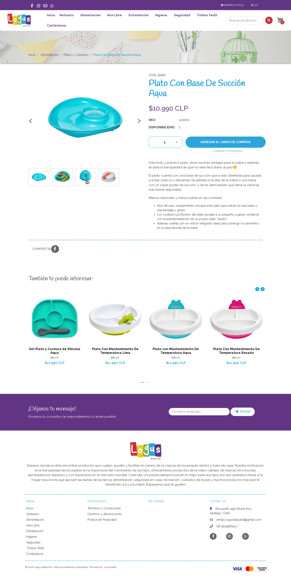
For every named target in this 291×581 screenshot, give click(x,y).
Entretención (139, 15)
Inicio (51, 15)
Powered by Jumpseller (102, 567)
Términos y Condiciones (104, 508)
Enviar (243, 411)
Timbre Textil (207, 15)
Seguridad (182, 15)
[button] (233, 5)
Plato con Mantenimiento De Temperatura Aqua (176, 350)
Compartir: (40, 249)
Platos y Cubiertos (75, 54)
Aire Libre (114, 15)
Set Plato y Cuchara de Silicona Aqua (54, 350)
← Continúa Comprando (225, 151)
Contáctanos (56, 25)
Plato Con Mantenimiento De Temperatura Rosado (236, 350)
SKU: (152, 120)
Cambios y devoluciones (105, 514)
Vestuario (66, 15)
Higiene (161, 15)
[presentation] (30, 122)
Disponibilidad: (162, 127)
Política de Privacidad (102, 519)
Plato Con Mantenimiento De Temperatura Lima (115, 350)
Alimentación (90, 15)
